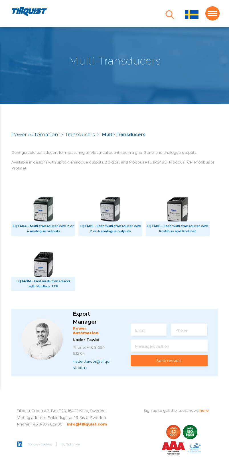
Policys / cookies (40, 444)
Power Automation (34, 134)
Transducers (80, 134)
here (204, 410)
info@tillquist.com (87, 424)
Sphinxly (73, 444)
